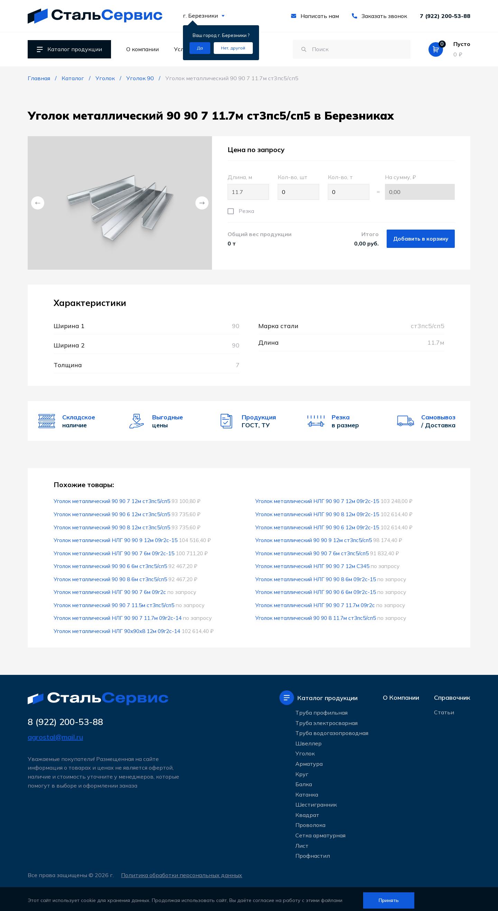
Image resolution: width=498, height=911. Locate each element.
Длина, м (248, 187)
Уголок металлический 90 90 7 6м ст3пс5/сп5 (312, 552)
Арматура (309, 760)
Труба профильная (321, 709)
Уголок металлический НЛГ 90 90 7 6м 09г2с (110, 590)
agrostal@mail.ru (55, 734)
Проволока (310, 822)
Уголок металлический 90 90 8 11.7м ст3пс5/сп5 (316, 615)
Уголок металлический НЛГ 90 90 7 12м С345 (312, 564)
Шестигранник (316, 801)
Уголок (305, 750)
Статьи (444, 710)
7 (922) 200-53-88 (445, 15)
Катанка (306, 791)
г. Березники (204, 15)
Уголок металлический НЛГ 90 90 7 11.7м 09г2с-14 (118, 615)
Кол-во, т (348, 187)
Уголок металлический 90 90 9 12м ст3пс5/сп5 (314, 539)
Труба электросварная (326, 720)
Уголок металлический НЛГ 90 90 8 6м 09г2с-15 (316, 577)
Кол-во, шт (298, 187)
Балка (303, 781)
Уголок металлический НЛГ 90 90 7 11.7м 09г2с (315, 602)
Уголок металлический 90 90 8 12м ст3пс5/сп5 (113, 526)
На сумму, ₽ (420, 187)
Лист (301, 842)
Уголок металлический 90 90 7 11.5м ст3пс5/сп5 (115, 602)
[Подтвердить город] (200, 48)
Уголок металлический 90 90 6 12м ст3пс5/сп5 (113, 513)
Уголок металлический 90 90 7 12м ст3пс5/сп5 (113, 501)
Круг (301, 771)
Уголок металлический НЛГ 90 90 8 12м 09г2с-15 (317, 513)
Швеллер (308, 740)
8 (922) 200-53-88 (68, 719)
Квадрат (307, 812)
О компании (142, 49)
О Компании (401, 695)
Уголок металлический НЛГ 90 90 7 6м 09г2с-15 (114, 552)
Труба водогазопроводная (331, 730)
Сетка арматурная (320, 832)
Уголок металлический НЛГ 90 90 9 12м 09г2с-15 (116, 539)
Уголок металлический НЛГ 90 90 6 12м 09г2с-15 (317, 526)
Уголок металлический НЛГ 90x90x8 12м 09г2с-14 (117, 628)
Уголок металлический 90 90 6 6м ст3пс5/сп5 (111, 564)
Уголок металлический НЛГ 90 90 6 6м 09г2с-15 (316, 590)
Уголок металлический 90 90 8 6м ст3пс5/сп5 (111, 577)
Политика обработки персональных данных (182, 872)
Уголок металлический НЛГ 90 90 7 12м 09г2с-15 (317, 501)
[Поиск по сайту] (348, 49)
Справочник (452, 695)
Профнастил (312, 852)
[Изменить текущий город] (233, 48)
